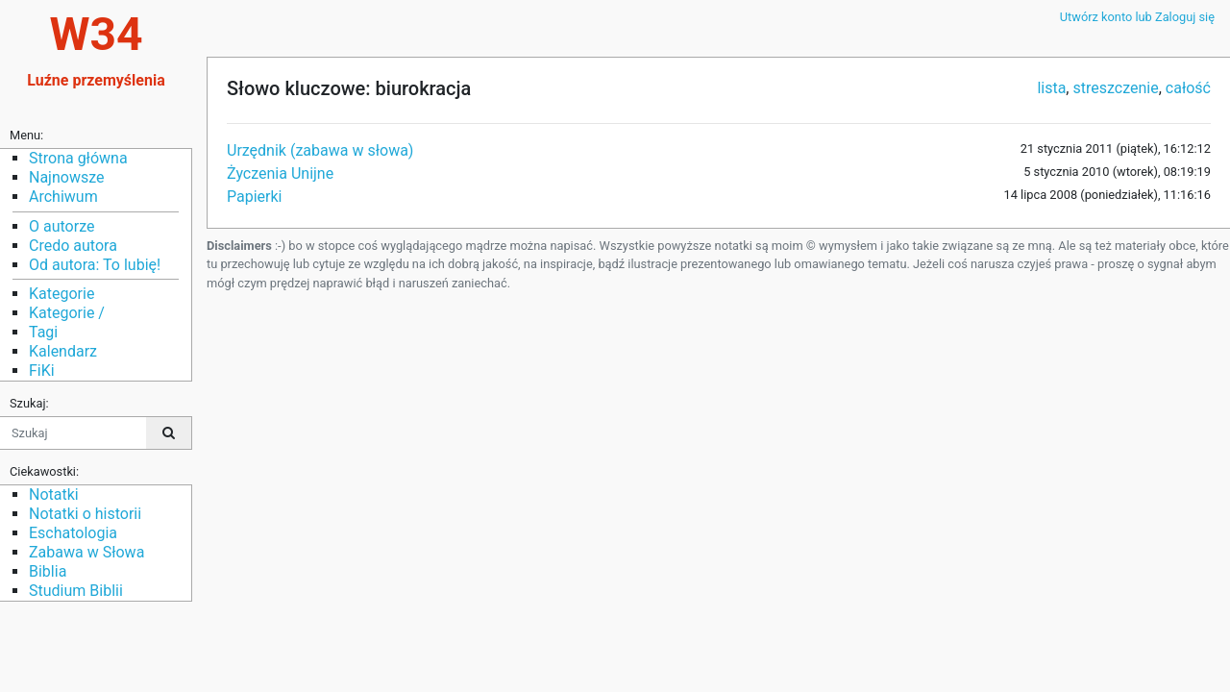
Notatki (54, 494)
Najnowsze (66, 177)
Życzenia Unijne (280, 173)
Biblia (47, 571)
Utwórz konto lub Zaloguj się (1137, 17)
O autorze (61, 226)
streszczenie (1115, 88)
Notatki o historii (85, 514)
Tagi (43, 332)
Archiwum (63, 196)
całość (1188, 88)
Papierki (255, 196)
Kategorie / (67, 313)
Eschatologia (73, 533)
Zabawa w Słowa (86, 552)
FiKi (42, 370)
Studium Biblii (76, 590)
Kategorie (61, 293)
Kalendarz (63, 351)
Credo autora (73, 245)
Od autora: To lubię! (94, 265)
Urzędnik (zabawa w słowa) (320, 150)
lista (1051, 88)
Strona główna (78, 158)
